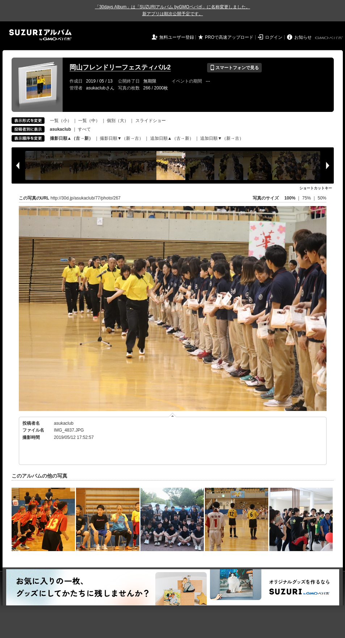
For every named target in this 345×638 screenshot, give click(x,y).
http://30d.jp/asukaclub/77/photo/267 (86, 198)
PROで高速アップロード (229, 37)
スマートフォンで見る (234, 67)
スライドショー (150, 120)
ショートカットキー (315, 188)
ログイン (273, 37)
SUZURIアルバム (40, 35)
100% (289, 198)
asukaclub (63, 423)
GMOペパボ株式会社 (329, 38)
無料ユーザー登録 (176, 37)
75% (307, 198)
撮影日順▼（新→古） (121, 138)
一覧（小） (61, 120)
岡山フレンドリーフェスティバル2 (120, 67)
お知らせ (303, 37)
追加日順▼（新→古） (222, 138)
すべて (84, 129)
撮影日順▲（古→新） (71, 138)
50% (321, 198)
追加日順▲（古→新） (172, 138)
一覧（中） (89, 120)
